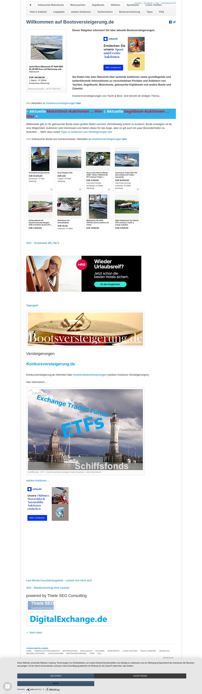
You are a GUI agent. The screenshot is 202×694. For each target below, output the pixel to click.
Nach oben (36, 632)
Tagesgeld (32, 305)
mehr (172, 684)
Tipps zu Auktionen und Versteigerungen (86, 131)
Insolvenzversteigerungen (63, 103)
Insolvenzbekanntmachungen (90, 374)
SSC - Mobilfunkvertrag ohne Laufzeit (47, 587)
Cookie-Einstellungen (37, 648)
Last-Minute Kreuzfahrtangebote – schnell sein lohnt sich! (59, 580)
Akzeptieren (108, 684)
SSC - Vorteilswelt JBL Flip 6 (42, 243)
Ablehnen (44, 684)
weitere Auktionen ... (38, 480)
